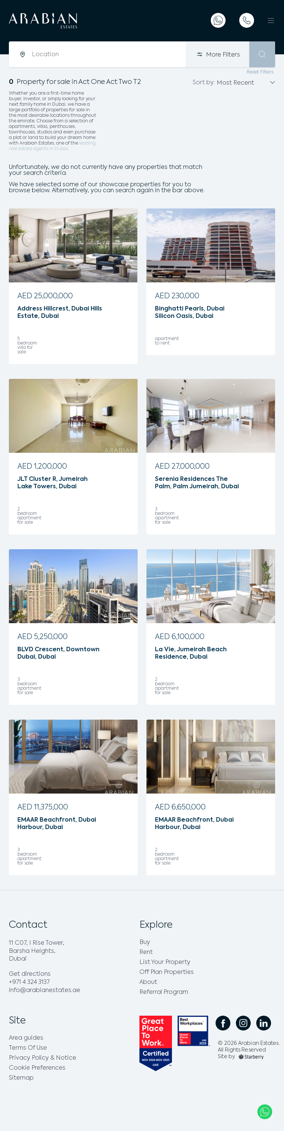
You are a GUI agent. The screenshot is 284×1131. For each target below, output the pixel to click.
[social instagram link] (243, 1023)
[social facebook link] (223, 1023)
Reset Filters (260, 72)
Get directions (30, 974)
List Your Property (164, 962)
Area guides (26, 1038)
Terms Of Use (28, 1048)
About (148, 982)
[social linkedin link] (263, 1023)
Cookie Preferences (37, 1068)
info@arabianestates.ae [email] (44, 991)
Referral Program (163, 992)
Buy (144, 942)
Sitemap (21, 1078)
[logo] (67, 20)
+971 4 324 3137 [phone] (29, 982)
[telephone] (246, 20)
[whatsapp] (218, 20)
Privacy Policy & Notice (42, 1058)
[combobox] (108, 54)
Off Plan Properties (166, 972)
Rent (146, 952)
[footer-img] (251, 1057)
